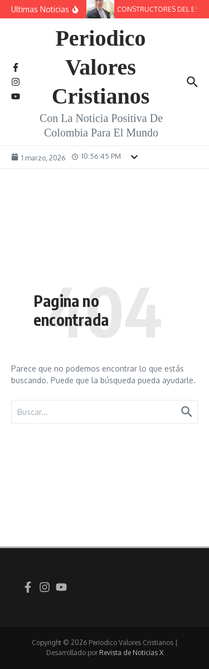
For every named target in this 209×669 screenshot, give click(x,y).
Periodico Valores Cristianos (101, 67)
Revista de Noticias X (131, 652)
